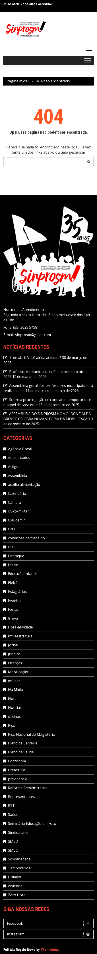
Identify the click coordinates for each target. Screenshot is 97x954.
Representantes (21, 796)
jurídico (14, 654)
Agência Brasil (20, 448)
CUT (11, 547)
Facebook (49, 923)
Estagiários (17, 591)
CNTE (13, 529)
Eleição (14, 582)
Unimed (14, 877)
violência (15, 885)
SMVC (13, 850)
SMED (13, 841)
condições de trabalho (26, 538)
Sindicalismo (18, 832)
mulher (14, 680)
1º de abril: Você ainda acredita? (28, 4)
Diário (13, 564)
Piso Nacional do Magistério (31, 734)
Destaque (16, 555)
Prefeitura (16, 769)
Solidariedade (19, 859)
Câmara (14, 502)
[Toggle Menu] (87, 60)
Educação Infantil (22, 573)
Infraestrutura (20, 636)
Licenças (15, 662)
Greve (13, 618)
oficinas (14, 716)
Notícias (15, 707)
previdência (17, 778)
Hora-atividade (20, 627)
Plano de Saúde (21, 752)
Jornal (13, 645)
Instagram (49, 934)
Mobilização (18, 671)
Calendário (17, 493)
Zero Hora (16, 894)
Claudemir (16, 520)
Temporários (19, 868)
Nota (12, 698)
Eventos (14, 600)
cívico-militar (18, 511)
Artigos (14, 466)
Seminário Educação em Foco (32, 823)
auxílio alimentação (24, 484)
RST (11, 805)
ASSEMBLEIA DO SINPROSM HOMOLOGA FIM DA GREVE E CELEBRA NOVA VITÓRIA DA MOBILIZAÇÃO (47, 416)
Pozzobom (17, 761)
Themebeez (50, 950)
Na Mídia (15, 689)
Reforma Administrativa (27, 787)
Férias (13, 609)
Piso (11, 725)
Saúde (13, 814)
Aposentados (19, 457)
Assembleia (17, 475)
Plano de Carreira (22, 743)
